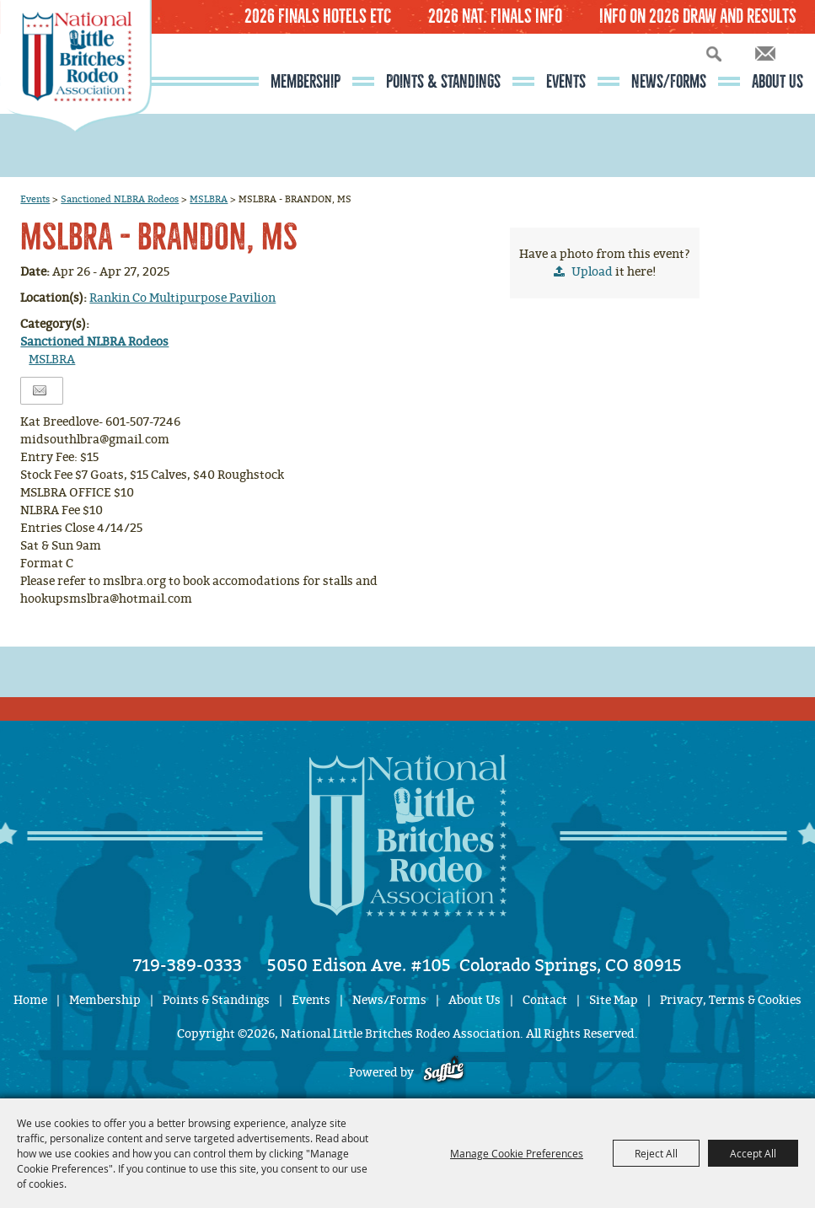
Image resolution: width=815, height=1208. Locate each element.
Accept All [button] (753, 1153)
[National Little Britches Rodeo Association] (76, 97)
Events (566, 82)
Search (714, 54)
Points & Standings (443, 82)
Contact (545, 1000)
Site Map (613, 1000)
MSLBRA (209, 199)
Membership (305, 82)
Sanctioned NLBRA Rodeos (120, 199)
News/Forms (668, 82)
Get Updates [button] (765, 54)
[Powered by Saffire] (443, 1073)
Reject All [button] (656, 1153)
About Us (777, 82)
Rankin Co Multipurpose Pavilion (182, 298)
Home (30, 1000)
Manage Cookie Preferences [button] (516, 1153)
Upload (592, 272)
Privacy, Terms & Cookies (731, 1000)
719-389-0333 (187, 965)
